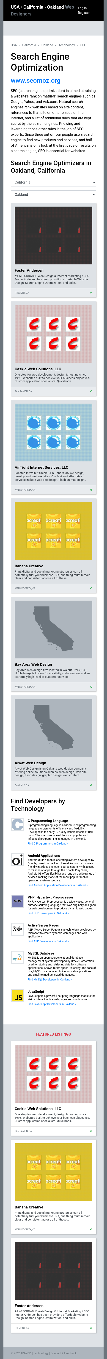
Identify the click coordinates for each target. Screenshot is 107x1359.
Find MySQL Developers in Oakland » (50, 979)
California (33, 7)
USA (16, 7)
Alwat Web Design (30, 763)
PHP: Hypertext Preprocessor (50, 897)
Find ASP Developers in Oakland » (48, 941)
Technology (66, 45)
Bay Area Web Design (33, 664)
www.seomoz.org (35, 80)
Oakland (47, 45)
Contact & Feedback (64, 1353)
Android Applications (44, 856)
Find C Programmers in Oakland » (48, 843)
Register (84, 13)
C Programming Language (48, 821)
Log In (82, 8)
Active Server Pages (43, 925)
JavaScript (36, 992)
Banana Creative (29, 566)
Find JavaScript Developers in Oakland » (52, 1004)
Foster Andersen (29, 270)
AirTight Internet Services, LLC (41, 467)
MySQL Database (41, 953)
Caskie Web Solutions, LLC (38, 369)
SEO (83, 45)
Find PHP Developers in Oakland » (48, 913)
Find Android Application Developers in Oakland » (58, 885)
